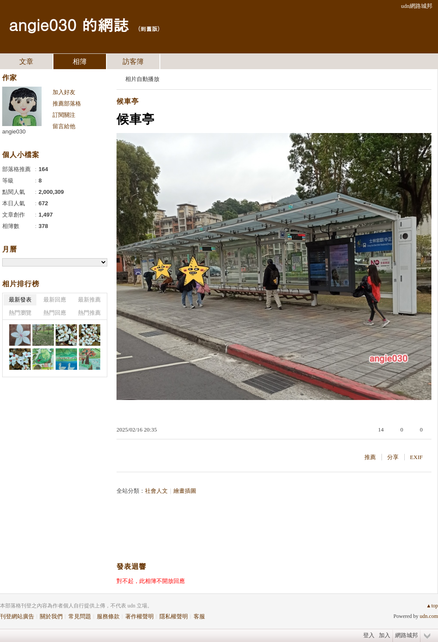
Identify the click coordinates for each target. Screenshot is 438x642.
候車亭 (128, 101)
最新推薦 (89, 299)
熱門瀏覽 (20, 312)
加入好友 (64, 92)
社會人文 (156, 491)
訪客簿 (133, 61)
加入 (384, 635)
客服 (199, 616)
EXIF (416, 457)
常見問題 (79, 616)
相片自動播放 (142, 79)
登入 (368, 635)
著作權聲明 (139, 616)
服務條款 (108, 616)
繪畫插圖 (184, 491)
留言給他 (64, 126)
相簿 (80, 61)
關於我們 (51, 616)
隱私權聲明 (173, 616)
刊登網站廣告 (17, 616)
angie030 (14, 131)
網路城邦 (406, 635)
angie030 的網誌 (69, 24)
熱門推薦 (89, 312)
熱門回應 (54, 312)
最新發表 (20, 299)
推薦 (370, 457)
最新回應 (54, 299)
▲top (432, 606)
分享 (393, 457)
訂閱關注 (64, 115)
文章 (26, 61)
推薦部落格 (67, 103)
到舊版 (148, 29)
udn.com (429, 616)
